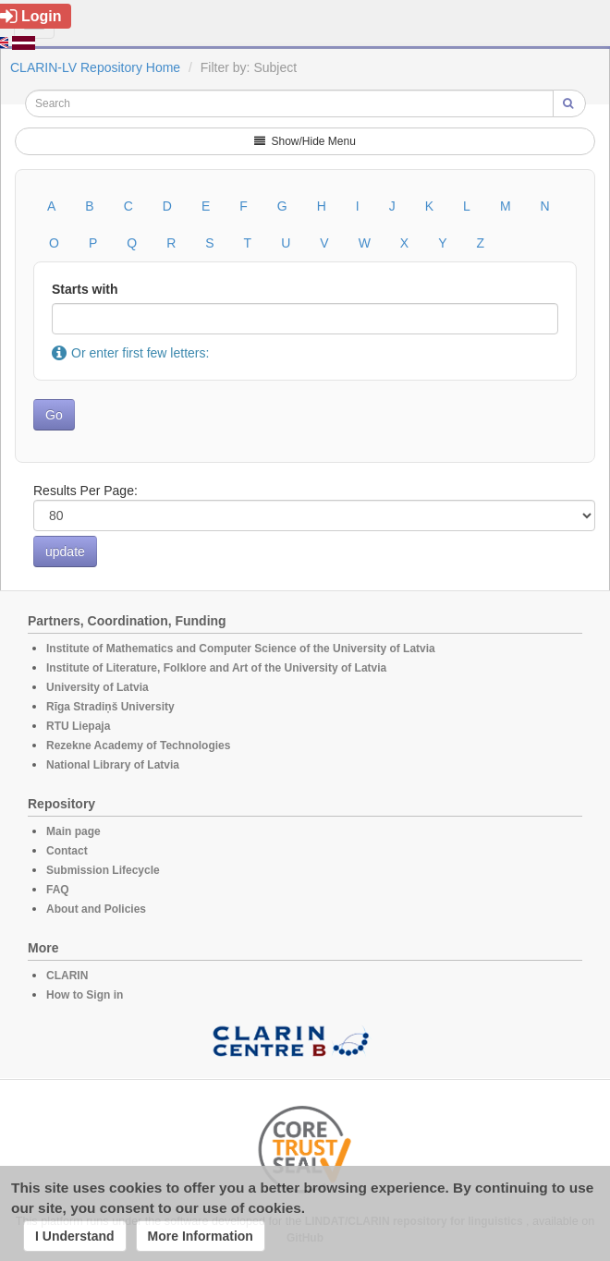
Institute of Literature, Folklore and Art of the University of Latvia (216, 667)
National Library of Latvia (112, 764)
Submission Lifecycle (103, 870)
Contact (67, 850)
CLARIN (67, 975)
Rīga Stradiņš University (110, 706)
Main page (73, 831)
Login (31, 16)
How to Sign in (84, 994)
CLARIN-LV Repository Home (95, 67)
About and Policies (96, 909)
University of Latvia (97, 687)
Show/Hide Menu (305, 141)
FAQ (57, 889)
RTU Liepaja (78, 726)
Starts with (85, 289)
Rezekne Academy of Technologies (138, 745)
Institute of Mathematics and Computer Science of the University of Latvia (240, 648)
